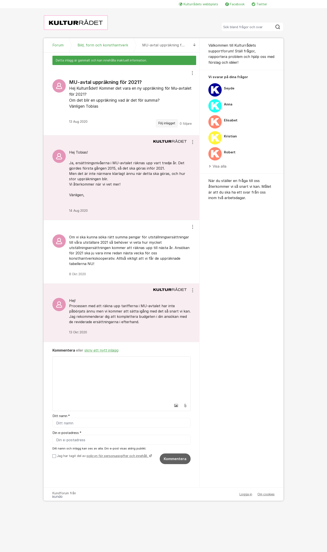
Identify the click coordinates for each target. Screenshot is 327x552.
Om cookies (266, 494)
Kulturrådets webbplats (198, 4)
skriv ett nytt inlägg (101, 350)
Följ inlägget (166, 123)
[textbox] (121, 379)
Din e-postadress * (66, 433)
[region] (121, 100)
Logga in (245, 494)
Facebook (235, 4)
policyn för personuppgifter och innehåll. (118, 456)
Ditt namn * (61, 416)
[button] (176, 405)
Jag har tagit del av (104, 456)
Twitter (259, 4)
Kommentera (175, 459)
